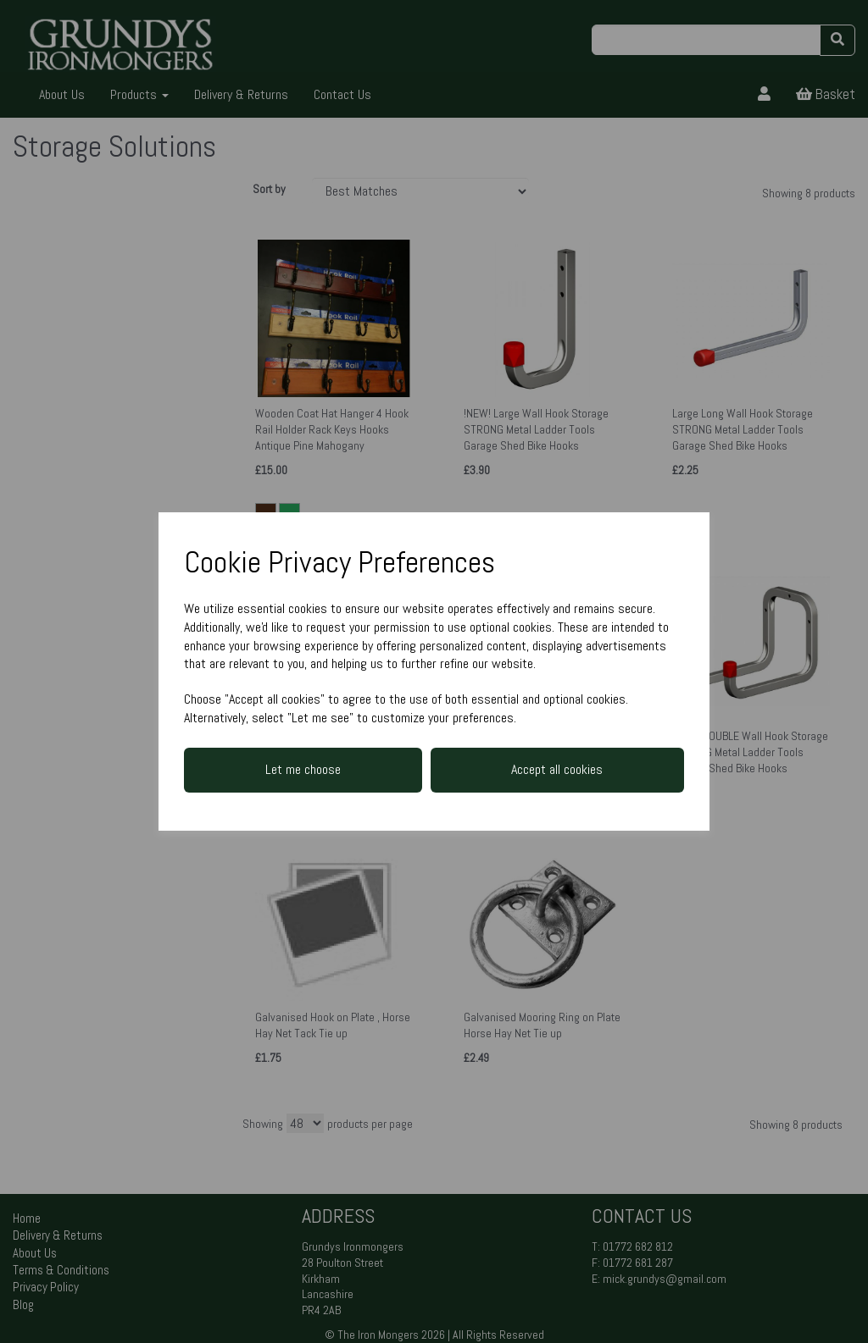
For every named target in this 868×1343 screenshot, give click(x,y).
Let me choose (303, 769)
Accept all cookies (557, 769)
